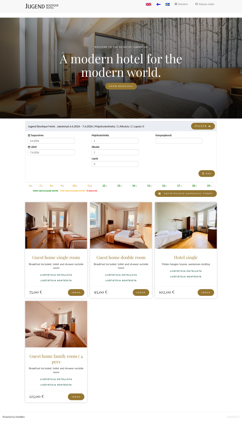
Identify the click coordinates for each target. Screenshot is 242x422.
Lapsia (95, 158)
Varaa (76, 292)
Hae (206, 173)
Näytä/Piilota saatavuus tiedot (185, 193)
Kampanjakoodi (163, 135)
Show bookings (121, 86)
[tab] (121, 126)
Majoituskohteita (100, 135)
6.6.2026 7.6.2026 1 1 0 (86, 126)
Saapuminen (37, 135)
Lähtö (34, 146)
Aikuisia (95, 146)
